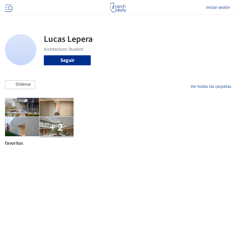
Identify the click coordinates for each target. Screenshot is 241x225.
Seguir (67, 60)
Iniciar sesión (218, 7)
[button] (20, 84)
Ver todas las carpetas (211, 86)
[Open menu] (8, 7)
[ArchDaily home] (118, 7)
